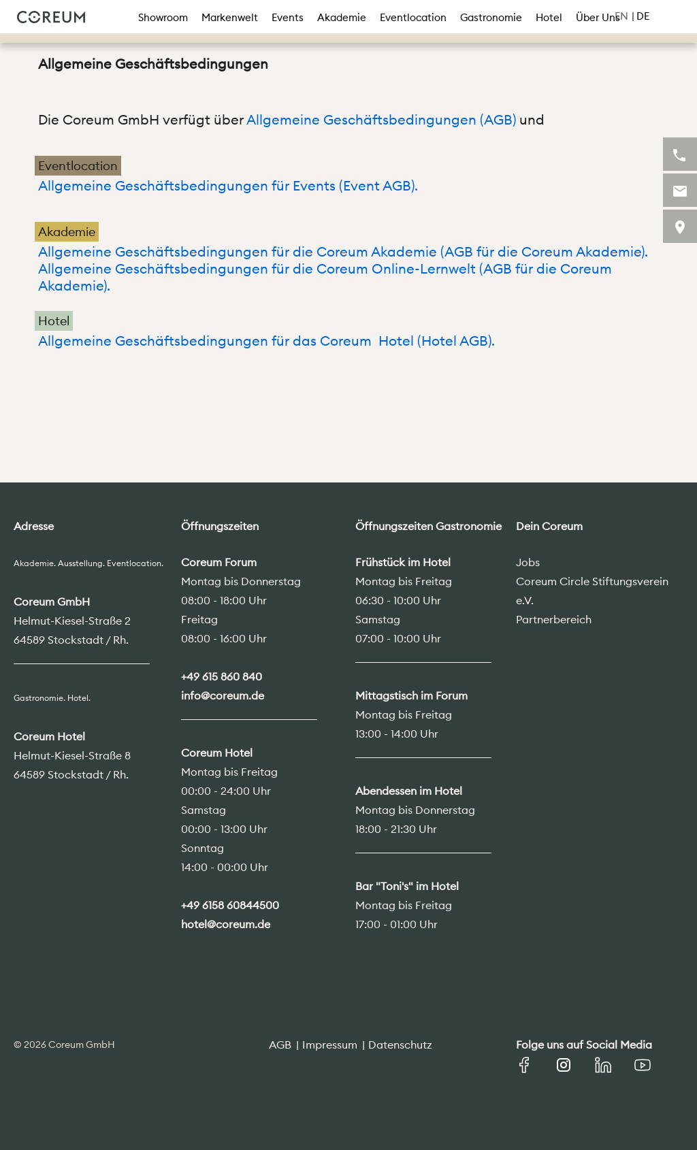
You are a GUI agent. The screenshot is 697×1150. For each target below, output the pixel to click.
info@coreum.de (222, 695)
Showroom (163, 17)
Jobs (528, 562)
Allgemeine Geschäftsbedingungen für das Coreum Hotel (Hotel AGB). (268, 340)
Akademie (341, 17)
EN (621, 16)
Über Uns (598, 17)
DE (642, 16)
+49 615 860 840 (221, 676)
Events (288, 17)
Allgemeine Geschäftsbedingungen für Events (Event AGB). (228, 185)
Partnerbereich (553, 619)
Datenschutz (400, 1044)
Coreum (51, 17)
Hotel (549, 17)
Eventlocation (413, 17)
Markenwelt (229, 17)
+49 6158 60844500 (230, 905)
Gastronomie (491, 17)
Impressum (329, 1044)
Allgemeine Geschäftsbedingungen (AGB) (381, 119)
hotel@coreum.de (225, 924)
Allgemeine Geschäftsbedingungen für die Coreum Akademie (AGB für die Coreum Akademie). (343, 251)
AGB (280, 1044)
